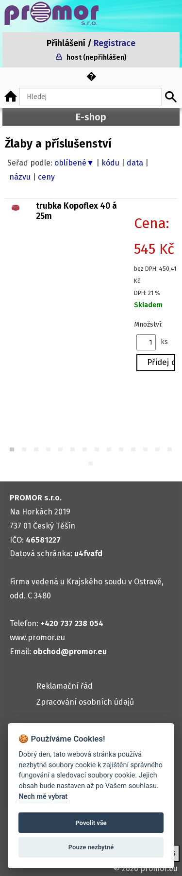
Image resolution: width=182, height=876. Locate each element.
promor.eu (159, 868)
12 (145, 450)
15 (91, 464)
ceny (46, 177)
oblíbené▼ (74, 162)
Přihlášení (66, 43)
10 (121, 450)
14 (170, 450)
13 (158, 450)
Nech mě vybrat (42, 797)
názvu (20, 177)
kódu (110, 162)
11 (133, 450)
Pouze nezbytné (91, 847)
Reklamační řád (64, 686)
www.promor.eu (37, 637)
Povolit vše (90, 822)
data (135, 162)
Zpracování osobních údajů (85, 702)
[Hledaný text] (90, 96)
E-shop (91, 117)
